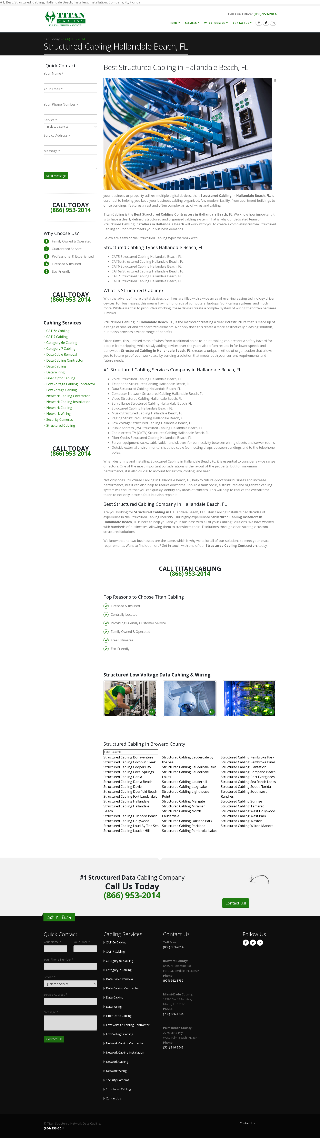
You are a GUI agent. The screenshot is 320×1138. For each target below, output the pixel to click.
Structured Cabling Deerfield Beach (130, 791)
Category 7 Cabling (61, 348)
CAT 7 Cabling (57, 336)
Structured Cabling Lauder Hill (126, 830)
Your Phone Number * (61, 104)
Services (191, 23)
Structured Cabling (60, 425)
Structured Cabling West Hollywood (248, 811)
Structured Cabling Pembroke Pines (248, 762)
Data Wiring (55, 372)
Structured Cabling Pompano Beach (248, 772)
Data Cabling (56, 366)
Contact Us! (236, 903)
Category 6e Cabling (61, 342)
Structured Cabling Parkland (183, 826)
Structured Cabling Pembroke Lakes (189, 830)
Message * (52, 151)
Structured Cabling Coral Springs (128, 772)
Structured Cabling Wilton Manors (247, 826)
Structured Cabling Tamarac (242, 806)
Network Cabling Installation (68, 402)
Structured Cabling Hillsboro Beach (130, 816)
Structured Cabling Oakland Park (187, 821)
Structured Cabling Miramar (183, 806)
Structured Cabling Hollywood (126, 821)
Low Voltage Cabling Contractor (70, 384)
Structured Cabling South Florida (246, 786)
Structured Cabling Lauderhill (184, 781)
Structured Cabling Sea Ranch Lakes (248, 781)
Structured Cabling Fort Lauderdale (130, 796)
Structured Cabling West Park (243, 816)
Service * (50, 120)
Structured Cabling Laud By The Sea (131, 826)
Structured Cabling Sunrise (241, 801)
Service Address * (57, 135)
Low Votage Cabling (61, 390)
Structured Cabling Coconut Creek (129, 762)
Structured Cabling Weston (241, 821)
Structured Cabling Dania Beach (127, 781)
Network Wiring (58, 413)
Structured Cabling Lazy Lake (184, 786)
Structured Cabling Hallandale (126, 801)
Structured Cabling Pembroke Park (247, 757)
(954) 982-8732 (173, 980)
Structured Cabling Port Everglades (248, 777)
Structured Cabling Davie (122, 786)
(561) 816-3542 (173, 1047)
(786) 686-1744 (173, 1014)
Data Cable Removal (61, 354)
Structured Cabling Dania (122, 777)
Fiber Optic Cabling (60, 378)
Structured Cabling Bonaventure (128, 757)
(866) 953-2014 (264, 14)
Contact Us (241, 23)
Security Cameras (59, 419)
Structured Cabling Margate (183, 801)
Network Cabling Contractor (68, 396)
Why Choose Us (214, 23)
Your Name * (54, 73)
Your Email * (53, 89)
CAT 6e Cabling (58, 331)
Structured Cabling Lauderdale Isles (189, 767)
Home (173, 23)
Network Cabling (59, 407)
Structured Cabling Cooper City (127, 767)
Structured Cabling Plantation (243, 767)
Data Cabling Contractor (65, 360)
